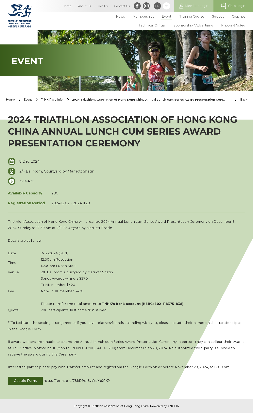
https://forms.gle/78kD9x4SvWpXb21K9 (77, 381)
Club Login (236, 6)
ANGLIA (173, 406)
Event (28, 99)
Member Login (196, 6)
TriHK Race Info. (52, 99)
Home (10, 99)
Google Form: (25, 381)
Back (239, 99)
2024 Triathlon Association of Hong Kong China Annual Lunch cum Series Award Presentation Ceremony (149, 99)
